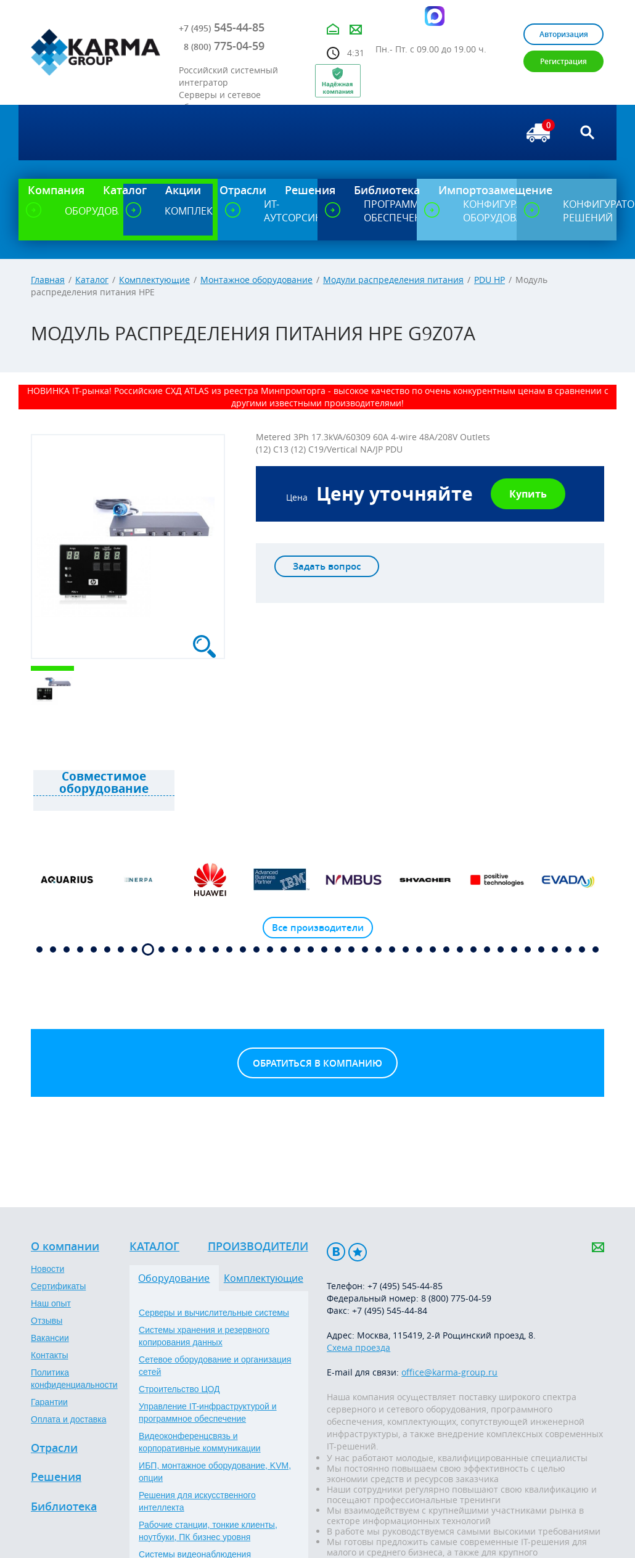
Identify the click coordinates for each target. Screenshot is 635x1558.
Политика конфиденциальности (74, 1378)
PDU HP (489, 279)
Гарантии (49, 1402)
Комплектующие (154, 279)
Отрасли (54, 1448)
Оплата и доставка (68, 1419)
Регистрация (563, 61)
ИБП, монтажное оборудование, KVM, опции (215, 1472)
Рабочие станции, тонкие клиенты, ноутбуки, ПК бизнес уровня (208, 1531)
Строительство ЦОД (179, 1389)
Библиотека (64, 1507)
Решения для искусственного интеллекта (197, 1501)
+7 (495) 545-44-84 (389, 1310)
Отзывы (46, 1321)
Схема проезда (358, 1347)
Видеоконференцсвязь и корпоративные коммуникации (200, 1442)
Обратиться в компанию (317, 1063)
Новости (47, 1269)
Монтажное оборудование (256, 279)
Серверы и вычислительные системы (214, 1313)
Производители (258, 1246)
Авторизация (563, 34)
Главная (48, 279)
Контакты (49, 1355)
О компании (65, 1246)
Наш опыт (51, 1303)
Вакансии (50, 1338)
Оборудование (174, 1278)
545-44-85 (221, 27)
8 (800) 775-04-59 (456, 1298)
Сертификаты (58, 1286)
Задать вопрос (327, 566)
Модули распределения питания (393, 279)
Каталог (92, 279)
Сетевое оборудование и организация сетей (215, 1366)
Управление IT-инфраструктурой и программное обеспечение (208, 1412)
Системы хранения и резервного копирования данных (204, 1336)
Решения (56, 1477)
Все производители (318, 927)
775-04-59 (224, 45)
